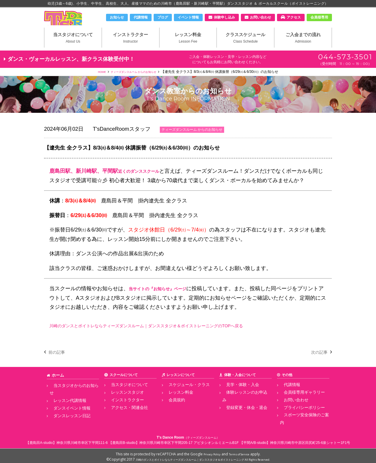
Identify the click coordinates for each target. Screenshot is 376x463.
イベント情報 (188, 17)
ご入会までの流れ (303, 47)
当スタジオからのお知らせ (71, 395)
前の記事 (59, 362)
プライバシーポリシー (297, 415)
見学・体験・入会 (236, 395)
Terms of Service (242, 451)
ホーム (57, 386)
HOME (94, 82)
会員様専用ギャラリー (297, 402)
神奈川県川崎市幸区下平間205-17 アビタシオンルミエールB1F (189, 441)
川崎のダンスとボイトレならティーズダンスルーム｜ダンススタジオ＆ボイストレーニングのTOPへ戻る (173, 336)
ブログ (162, 17)
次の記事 (317, 362)
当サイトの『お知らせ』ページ (166, 299)
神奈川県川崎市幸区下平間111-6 (82, 441)
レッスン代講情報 (64, 402)
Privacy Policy (208, 451)
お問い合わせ (260, 17)
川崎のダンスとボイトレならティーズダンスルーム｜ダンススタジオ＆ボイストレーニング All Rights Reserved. (203, 457)
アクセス (294, 17)
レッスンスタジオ (121, 402)
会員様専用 (319, 17)
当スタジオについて (73, 47)
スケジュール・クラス (182, 395)
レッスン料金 (188, 47)
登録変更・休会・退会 (240, 408)
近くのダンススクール (144, 182)
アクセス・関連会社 (123, 415)
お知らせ (117, 17)
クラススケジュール (245, 47)
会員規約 (172, 408)
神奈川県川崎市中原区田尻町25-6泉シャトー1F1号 (310, 441)
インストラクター (130, 47)
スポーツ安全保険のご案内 (301, 421)
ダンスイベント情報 (65, 408)
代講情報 (141, 17)
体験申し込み (224, 17)
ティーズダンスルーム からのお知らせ (134, 82)
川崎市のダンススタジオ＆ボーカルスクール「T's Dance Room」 (75, 22)
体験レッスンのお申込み (241, 402)
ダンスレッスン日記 (65, 415)
